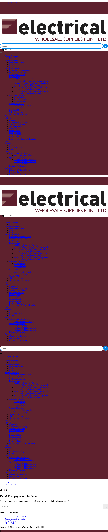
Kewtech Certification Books (20, 71)
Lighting (8, 118)
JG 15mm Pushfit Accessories (25, 162)
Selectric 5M (14, 110)
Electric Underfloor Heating (19, 153)
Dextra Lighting (15, 137)
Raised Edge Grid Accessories (30, 85)
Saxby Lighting (15, 133)
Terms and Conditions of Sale (16, 517)
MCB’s (12, 64)
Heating (8, 151)
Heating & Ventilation (17, 166)
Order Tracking (10, 521)
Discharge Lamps (15, 172)
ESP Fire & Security (16, 147)
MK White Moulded (16, 95)
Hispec (11, 149)
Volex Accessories (16, 112)
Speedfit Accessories (17, 158)
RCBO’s (12, 66)
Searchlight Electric (16, 126)
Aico (11, 145)
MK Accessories (20, 100)
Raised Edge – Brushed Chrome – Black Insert (31, 83)
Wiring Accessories (12, 68)
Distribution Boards (16, 62)
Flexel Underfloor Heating (24, 155)
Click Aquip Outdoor (17, 75)
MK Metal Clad (20, 102)
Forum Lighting (15, 131)
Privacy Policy (10, 523)
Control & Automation (13, 56)
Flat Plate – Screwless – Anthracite (27, 79)
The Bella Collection (17, 124)
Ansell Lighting (15, 135)
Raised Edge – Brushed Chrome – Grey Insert (31, 91)
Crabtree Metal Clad (16, 104)
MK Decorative (19, 97)
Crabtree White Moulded (23, 106)
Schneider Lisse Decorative (19, 114)
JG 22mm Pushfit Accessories (25, 164)
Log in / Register (11, 3)
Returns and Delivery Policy (15, 519)
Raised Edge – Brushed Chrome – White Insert (31, 87)
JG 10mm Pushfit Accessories (25, 160)
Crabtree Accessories (21, 108)
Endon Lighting (15, 129)
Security (8, 143)
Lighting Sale (14, 120)
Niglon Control (14, 58)
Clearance (8, 168)
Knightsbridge (14, 77)
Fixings (7, 116)
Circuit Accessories (12, 60)
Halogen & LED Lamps (18, 174)
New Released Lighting (18, 122)
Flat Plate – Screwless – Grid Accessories (34, 81)
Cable (7, 141)
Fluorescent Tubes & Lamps (19, 170)
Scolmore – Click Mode (18, 73)
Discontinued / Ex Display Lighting (22, 139)
